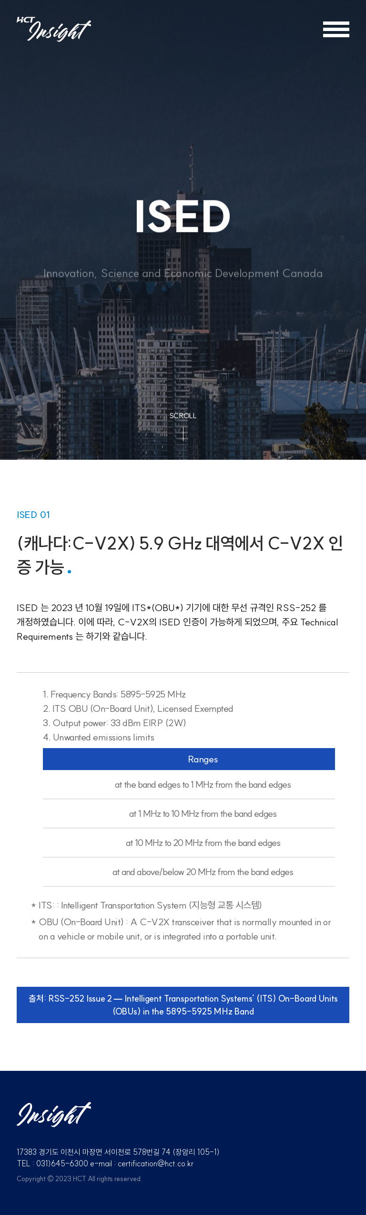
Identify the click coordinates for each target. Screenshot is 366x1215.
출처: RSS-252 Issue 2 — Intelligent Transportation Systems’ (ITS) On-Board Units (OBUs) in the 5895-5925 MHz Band (183, 1005)
